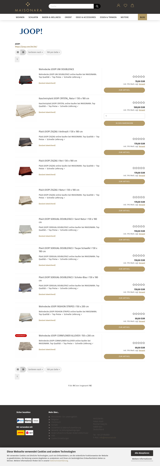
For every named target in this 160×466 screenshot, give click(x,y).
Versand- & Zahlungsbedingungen (65, 430)
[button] (118, 5)
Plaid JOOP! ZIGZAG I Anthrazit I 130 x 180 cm (61, 131)
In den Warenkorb (124, 123)
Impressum (56, 422)
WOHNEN (20, 17)
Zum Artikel (124, 90)
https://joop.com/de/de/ (26, 47)
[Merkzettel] (125, 5)
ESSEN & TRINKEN (108, 17)
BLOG (142, 17)
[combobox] (36, 52)
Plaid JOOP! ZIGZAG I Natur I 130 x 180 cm (59, 190)
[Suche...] (97, 6)
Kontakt (54, 425)
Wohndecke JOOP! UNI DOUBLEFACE (56, 69)
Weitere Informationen (142, 459)
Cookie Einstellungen (60, 438)
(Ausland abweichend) (47, 83)
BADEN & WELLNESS (51, 17)
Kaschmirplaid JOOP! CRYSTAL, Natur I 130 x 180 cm (64, 98)
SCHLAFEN (33, 17)
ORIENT (68, 17)
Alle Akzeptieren (142, 453)
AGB (53, 436)
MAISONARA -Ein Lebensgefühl (64, 417)
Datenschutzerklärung (59, 461)
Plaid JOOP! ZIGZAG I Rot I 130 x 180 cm (58, 160)
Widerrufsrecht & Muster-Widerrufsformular (69, 433)
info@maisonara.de (107, 437)
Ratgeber (55, 419)
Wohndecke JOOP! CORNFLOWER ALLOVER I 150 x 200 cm (66, 335)
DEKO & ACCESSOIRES (86, 17)
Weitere (125, 17)
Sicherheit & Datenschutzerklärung (66, 427)
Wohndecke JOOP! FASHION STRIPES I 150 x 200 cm (64, 306)
